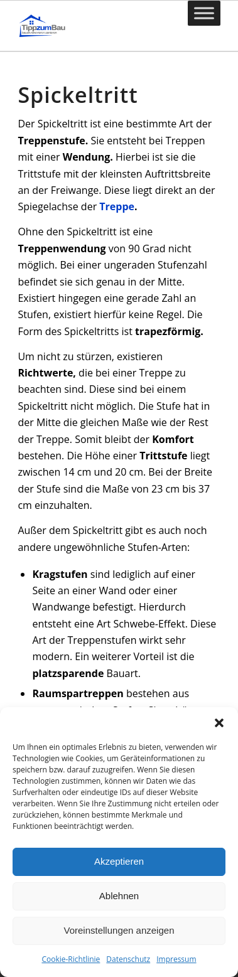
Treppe (116, 206)
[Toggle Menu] (204, 13)
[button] (219, 723)
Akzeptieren (119, 861)
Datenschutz (128, 959)
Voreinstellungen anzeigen (119, 930)
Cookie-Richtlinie (70, 959)
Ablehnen (119, 895)
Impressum (176, 959)
